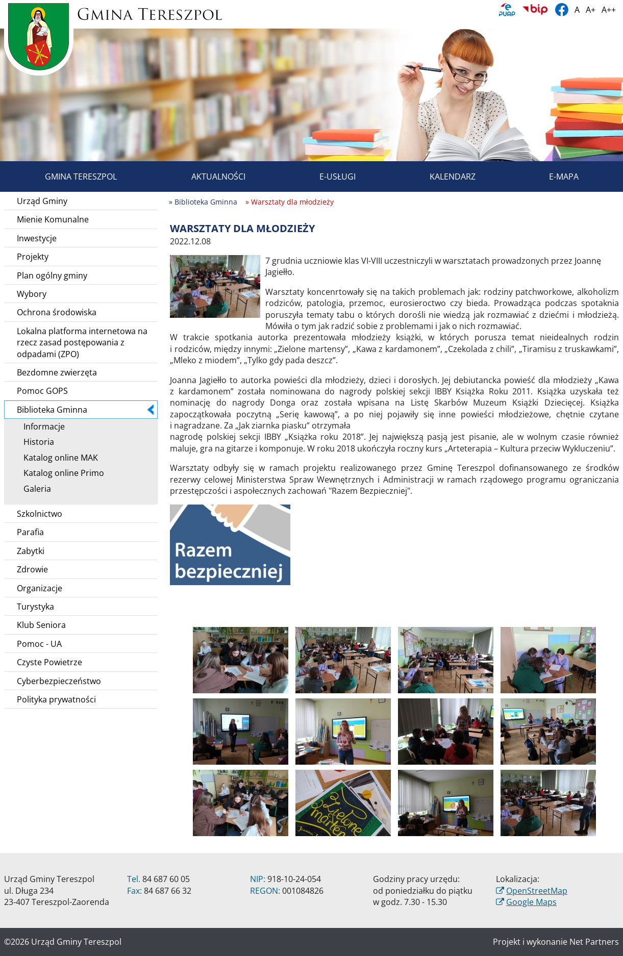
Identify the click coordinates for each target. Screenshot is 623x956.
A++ (609, 9)
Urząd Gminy (42, 201)
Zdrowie (32, 569)
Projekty (32, 256)
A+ (590, 9)
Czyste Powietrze (49, 662)
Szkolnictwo (39, 513)
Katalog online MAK (57, 457)
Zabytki (30, 551)
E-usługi (326, 176)
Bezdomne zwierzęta (57, 372)
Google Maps (531, 902)
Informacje (40, 426)
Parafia (30, 532)
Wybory (31, 293)
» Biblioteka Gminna (203, 202)
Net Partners (594, 941)
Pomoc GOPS (42, 390)
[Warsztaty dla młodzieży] (215, 285)
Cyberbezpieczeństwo (59, 681)
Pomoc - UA (39, 643)
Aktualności (206, 176)
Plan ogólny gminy (52, 275)
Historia (35, 441)
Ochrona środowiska (56, 312)
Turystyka (35, 606)
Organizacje (39, 588)
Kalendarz (441, 176)
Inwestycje (37, 238)
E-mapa (552, 176)
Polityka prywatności (56, 699)
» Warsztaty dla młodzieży (289, 202)
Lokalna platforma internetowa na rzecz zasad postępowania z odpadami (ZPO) (82, 342)
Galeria (33, 488)
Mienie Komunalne (53, 219)
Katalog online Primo (60, 473)
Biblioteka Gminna (85, 409)
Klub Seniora (41, 625)
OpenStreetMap (536, 890)
